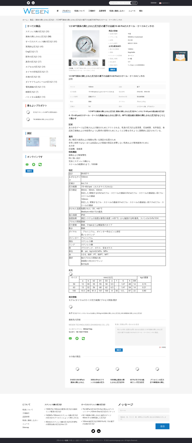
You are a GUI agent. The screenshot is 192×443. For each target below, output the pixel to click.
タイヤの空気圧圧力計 (35, 72)
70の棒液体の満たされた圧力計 (43, 119)
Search (134, 3)
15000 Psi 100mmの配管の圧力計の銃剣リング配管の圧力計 (61, 410)
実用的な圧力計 (32, 46)
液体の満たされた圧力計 (44, 20)
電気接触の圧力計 (33, 87)
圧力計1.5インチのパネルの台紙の (84, 313)
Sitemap (26, 427)
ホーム (25, 20)
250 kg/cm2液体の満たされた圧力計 (108, 313)
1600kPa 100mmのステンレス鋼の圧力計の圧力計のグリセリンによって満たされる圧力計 (62, 416)
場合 (141, 11)
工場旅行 (91, 11)
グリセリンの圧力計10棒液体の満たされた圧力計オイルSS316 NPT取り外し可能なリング (157, 381)
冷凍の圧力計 (31, 77)
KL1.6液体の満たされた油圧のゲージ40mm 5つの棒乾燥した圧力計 (97, 416)
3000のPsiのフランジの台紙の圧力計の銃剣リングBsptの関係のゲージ (97, 381)
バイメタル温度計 (33, 97)
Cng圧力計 (30, 51)
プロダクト (66, 11)
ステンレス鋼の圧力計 (35, 31)
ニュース (132, 11)
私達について (79, 11)
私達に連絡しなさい (117, 11)
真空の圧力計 (31, 62)
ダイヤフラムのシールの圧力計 (39, 82)
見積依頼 (153, 3)
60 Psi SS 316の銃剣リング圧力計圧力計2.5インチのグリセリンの (137, 381)
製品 (31, 20)
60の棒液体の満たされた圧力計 (131, 313)
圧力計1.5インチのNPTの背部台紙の (45, 112)
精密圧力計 (30, 92)
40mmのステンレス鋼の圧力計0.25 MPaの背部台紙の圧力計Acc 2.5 (61, 423)
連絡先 (112, 69)
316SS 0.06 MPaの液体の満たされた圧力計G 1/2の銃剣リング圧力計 (77, 381)
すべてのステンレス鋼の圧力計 (39, 41)
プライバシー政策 (62, 440)
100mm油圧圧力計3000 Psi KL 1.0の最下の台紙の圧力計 (98, 422)
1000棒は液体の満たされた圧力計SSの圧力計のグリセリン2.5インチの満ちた (117, 381)
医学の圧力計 (31, 57)
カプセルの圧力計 (33, 67)
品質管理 (102, 11)
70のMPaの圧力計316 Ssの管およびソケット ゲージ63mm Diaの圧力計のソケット (99, 410)
